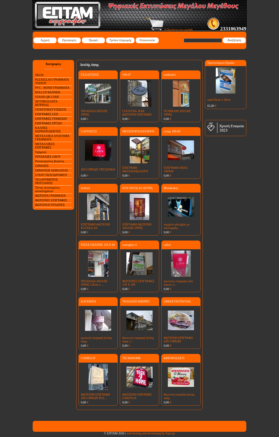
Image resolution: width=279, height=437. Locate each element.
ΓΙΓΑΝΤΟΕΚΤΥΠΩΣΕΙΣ (50, 109)
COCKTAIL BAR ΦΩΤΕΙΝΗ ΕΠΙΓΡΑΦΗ (136, 112)
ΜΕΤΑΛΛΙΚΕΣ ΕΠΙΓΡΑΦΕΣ (45, 145)
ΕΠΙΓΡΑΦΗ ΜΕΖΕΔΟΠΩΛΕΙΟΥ (135, 169)
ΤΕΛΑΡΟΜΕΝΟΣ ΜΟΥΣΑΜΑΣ (46, 181)
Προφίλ (93, 40)
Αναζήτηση (234, 40)
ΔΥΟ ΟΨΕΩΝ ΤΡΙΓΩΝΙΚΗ (98, 169)
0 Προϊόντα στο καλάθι (169, 29)
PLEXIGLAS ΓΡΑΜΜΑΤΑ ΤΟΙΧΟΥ (52, 81)
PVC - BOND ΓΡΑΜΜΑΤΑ (52, 87)
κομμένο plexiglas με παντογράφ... (177, 226)
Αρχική (45, 40)
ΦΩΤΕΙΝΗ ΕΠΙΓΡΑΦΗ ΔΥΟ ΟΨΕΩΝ (178, 339)
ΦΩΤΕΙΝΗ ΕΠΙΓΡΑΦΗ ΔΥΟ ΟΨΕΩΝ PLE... (95, 396)
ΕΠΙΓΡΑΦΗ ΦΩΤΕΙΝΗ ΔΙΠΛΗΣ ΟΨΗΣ (136, 226)
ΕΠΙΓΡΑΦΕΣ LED (46, 114)
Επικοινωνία (147, 40)
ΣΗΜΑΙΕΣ (42, 165)
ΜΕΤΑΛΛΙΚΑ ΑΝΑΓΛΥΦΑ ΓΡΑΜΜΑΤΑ (52, 137)
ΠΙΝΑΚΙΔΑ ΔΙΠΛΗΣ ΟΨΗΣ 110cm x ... (94, 283)
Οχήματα (40, 152)
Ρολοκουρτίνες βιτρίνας (49, 161)
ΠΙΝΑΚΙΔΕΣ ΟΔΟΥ (48, 156)
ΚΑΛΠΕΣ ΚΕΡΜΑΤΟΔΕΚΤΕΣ (48, 129)
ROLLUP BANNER (47, 92)
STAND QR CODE (47, 97)
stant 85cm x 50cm (218, 99)
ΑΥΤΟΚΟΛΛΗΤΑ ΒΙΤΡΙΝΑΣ (46, 103)
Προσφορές (69, 40)
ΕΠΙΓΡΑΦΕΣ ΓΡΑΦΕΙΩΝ (51, 118)
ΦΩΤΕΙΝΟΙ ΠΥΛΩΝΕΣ (50, 205)
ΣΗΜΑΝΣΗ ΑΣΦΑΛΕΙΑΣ (51, 170)
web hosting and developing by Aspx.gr (151, 433)
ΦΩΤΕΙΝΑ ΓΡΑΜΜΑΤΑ (50, 195)
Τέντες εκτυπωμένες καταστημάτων (47, 189)
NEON (39, 75)
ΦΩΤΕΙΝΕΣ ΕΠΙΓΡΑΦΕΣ (51, 200)
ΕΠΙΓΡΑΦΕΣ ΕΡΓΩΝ (48, 123)
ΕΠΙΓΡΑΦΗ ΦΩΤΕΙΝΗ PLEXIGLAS (95, 226)
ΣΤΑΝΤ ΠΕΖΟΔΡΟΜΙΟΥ (51, 175)
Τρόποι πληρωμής (120, 40)
